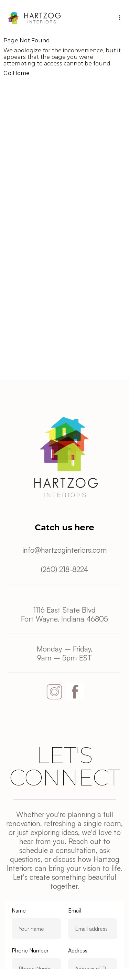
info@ (31, 549)
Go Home (16, 73)
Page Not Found (26, 40)
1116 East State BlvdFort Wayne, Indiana (58, 614)
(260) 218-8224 (64, 569)
